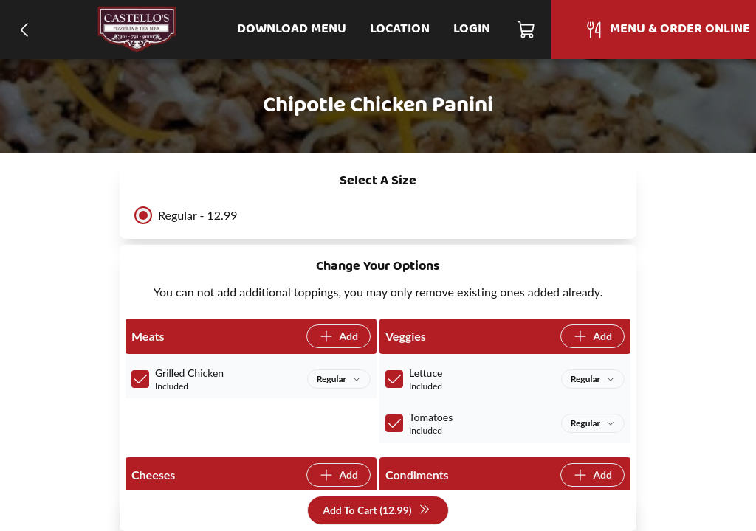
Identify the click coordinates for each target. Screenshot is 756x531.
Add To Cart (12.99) (376, 510)
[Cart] (526, 29)
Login (471, 29)
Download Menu (291, 29)
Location (400, 29)
